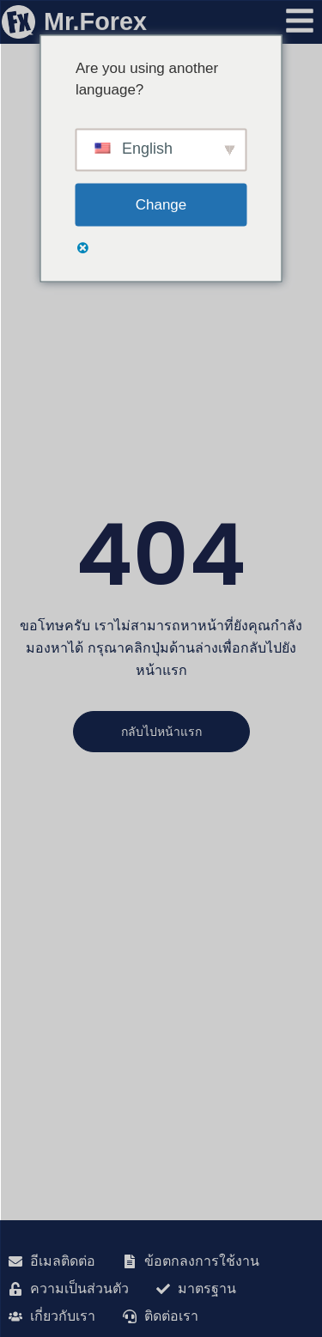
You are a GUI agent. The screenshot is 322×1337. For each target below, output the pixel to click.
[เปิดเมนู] (299, 20)
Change (161, 204)
